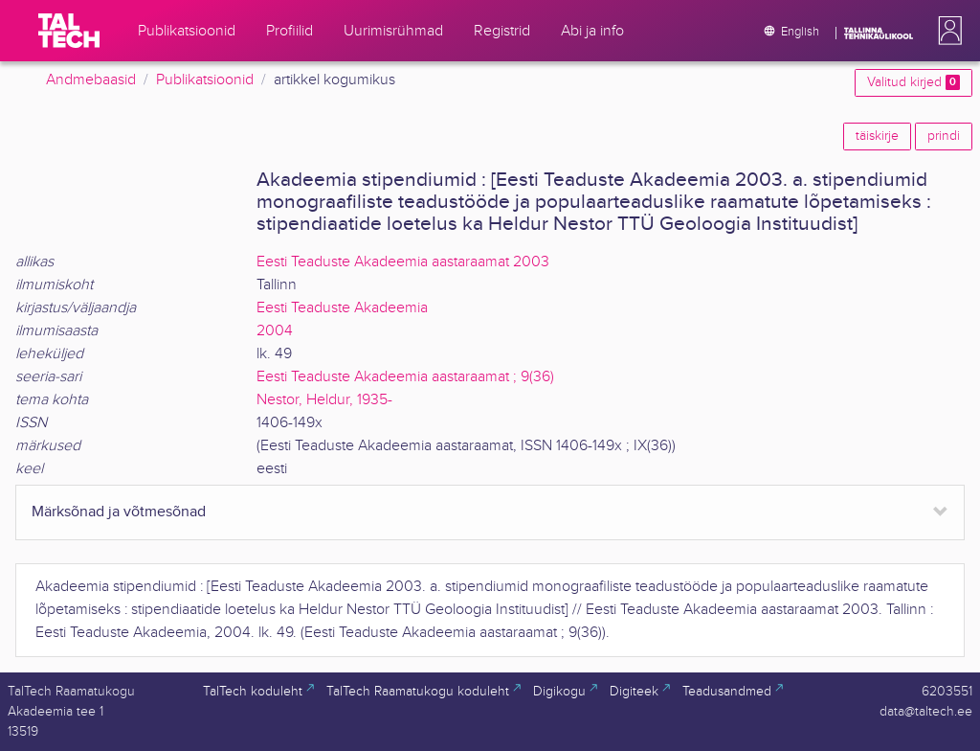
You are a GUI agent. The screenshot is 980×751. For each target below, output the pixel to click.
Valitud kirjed (913, 82)
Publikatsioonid (205, 80)
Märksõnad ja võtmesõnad (119, 512)
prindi (943, 136)
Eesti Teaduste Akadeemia (342, 308)
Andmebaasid (91, 80)
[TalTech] (69, 30)
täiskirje (877, 136)
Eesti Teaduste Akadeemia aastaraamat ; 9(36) (405, 377)
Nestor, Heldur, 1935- (324, 400)
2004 (274, 331)
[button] (946, 30)
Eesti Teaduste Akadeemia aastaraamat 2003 (402, 262)
